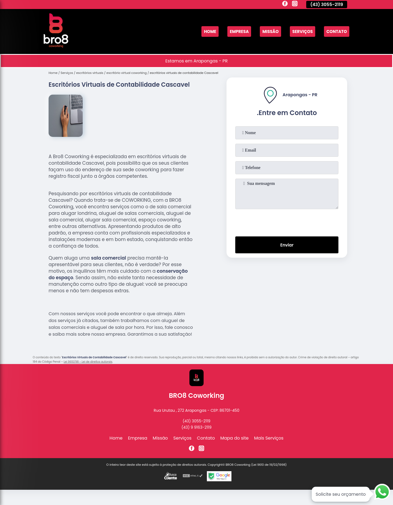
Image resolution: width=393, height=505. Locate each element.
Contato (336, 31)
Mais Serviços (269, 438)
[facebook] (285, 4)
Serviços (300, 31)
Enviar (287, 245)
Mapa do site (234, 438)
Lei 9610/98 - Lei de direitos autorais (88, 362)
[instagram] (294, 4)
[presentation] (286, 221)
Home (203, 31)
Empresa (234, 31)
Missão (266, 31)
